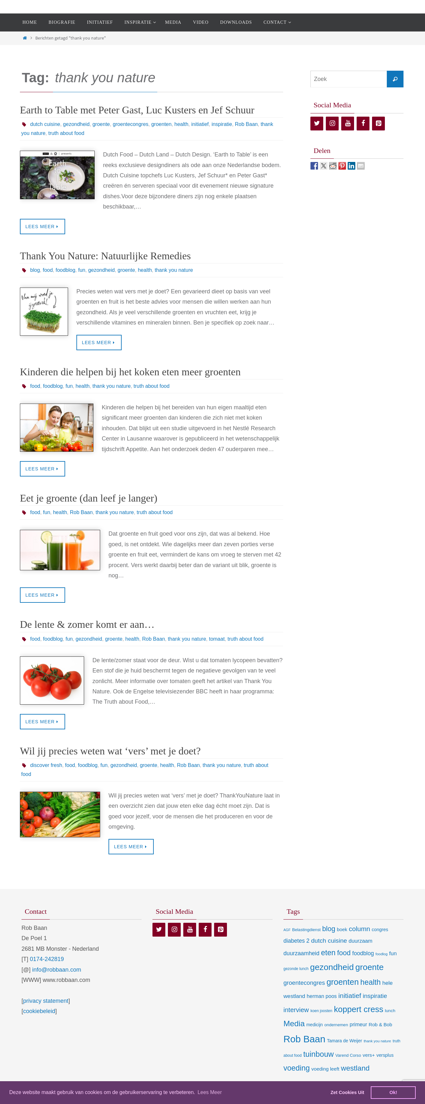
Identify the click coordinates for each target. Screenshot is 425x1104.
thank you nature (174, 270)
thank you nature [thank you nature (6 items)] (377, 1041)
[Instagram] (332, 123)
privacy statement (45, 1001)
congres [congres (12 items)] (380, 929)
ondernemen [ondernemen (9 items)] (336, 1024)
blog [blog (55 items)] (328, 929)
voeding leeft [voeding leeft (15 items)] (325, 1069)
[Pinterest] (378, 123)
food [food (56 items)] (344, 953)
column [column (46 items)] (359, 928)
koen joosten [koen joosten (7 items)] (321, 1011)
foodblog (65, 270)
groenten (161, 124)
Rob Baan (246, 124)
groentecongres (130, 124)
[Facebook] (363, 123)
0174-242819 (47, 959)
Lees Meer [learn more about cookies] (209, 1092)
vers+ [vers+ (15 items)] (369, 1055)
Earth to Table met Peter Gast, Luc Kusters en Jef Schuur (137, 110)
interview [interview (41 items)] (296, 1009)
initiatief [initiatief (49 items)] (349, 995)
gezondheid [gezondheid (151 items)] (332, 967)
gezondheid (76, 124)
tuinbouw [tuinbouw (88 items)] (318, 1054)
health (181, 124)
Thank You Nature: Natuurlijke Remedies (105, 256)
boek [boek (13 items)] (342, 929)
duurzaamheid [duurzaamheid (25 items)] (301, 953)
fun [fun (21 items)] (393, 953)
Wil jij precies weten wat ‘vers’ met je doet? (110, 751)
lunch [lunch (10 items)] (390, 1010)
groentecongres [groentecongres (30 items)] (304, 982)
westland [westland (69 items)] (355, 1068)
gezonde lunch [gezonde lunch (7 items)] (295, 968)
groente (101, 124)
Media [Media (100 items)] (294, 1023)
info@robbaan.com (56, 969)
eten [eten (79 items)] (328, 952)
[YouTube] (347, 123)
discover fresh (46, 765)
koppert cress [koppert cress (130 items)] (358, 1009)
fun (81, 270)
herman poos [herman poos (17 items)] (322, 996)
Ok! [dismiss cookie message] (393, 1092)
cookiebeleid (39, 1011)
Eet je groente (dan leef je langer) (88, 498)
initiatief (200, 124)
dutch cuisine (45, 124)
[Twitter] (316, 123)
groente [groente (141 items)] (369, 967)
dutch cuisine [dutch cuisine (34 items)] (329, 940)
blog (35, 270)
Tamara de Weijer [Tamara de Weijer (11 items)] (344, 1040)
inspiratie (222, 124)
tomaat (217, 639)
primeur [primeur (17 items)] (358, 1024)
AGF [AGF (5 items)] (287, 930)
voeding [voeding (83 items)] (296, 1068)
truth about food (66, 133)
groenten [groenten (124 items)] (342, 981)
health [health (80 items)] (370, 982)
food (48, 270)
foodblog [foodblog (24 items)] (363, 953)
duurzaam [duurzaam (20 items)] (360, 941)
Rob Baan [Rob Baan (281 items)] (304, 1039)
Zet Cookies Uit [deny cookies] (347, 1092)
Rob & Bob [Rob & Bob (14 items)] (380, 1024)
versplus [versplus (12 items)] (385, 1055)
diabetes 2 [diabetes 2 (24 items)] (296, 941)
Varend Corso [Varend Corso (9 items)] (348, 1055)
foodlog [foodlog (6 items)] (382, 954)
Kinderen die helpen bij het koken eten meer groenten (130, 372)
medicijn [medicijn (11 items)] (314, 1024)
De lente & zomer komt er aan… (87, 624)
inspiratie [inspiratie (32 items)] (375, 996)
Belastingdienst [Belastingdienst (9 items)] (306, 929)
